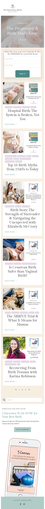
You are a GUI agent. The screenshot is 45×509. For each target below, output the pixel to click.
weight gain (18, 161)
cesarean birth (17, 107)
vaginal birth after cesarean (29, 263)
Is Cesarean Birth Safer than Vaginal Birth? (22, 271)
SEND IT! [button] (22, 74)
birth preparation (9, 206)
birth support (8, 361)
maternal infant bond (25, 158)
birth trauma (17, 361)
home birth (35, 156)
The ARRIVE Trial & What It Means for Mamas (22, 320)
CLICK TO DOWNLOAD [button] (22, 429)
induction (33, 107)
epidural (29, 156)
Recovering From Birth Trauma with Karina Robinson (22, 372)
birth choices (8, 107)
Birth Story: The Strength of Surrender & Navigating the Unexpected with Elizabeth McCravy (22, 218)
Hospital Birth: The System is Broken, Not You (22, 115)
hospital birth (26, 107)
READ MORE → (11, 124)
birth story (18, 206)
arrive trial (7, 312)
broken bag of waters (10, 156)
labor (37, 312)
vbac (18, 364)
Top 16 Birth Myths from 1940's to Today (22, 167)
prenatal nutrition (9, 161)
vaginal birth (17, 263)
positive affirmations (10, 364)
